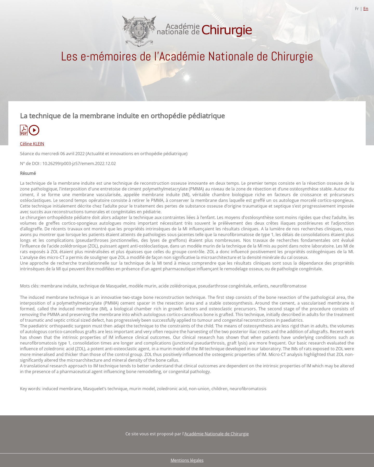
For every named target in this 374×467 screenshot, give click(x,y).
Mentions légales (187, 460)
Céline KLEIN (32, 144)
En (365, 8)
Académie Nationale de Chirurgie (216, 434)
